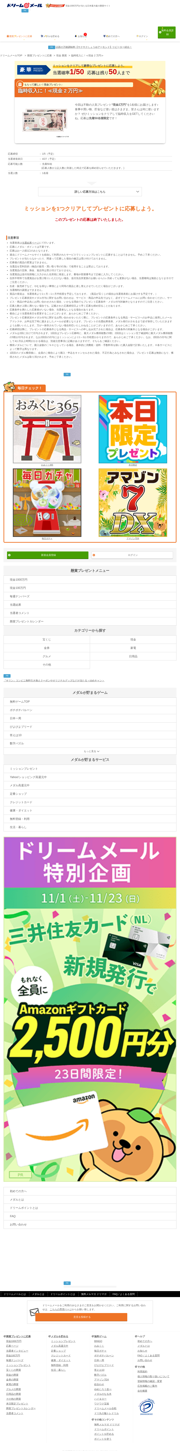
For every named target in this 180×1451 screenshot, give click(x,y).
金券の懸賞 (12, 1371)
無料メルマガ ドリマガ (94, 1286)
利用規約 (142, 1363)
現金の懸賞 (12, 1366)
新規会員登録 (48, 547)
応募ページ (12, 1337)
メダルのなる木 (102, 1385)
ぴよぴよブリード (21, 719)
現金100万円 (18, 580)
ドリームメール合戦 (105, 1400)
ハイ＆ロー (100, 1390)
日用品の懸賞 (13, 1385)
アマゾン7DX (133, 496)
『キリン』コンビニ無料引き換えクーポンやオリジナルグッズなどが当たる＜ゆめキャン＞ (54, 673)
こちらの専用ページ (61, 1301)
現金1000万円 (18, 572)
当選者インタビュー (17, 1342)
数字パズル (17, 736)
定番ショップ (18, 786)
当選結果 (15, 597)
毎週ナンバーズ (20, 588)
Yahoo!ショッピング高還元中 (28, 769)
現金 (133, 632)
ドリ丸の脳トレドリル (106, 1405)
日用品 (133, 648)
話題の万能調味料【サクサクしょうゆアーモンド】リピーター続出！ (94, 39)
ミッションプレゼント (24, 761)
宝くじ (47, 632)
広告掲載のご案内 (147, 1377)
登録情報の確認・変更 (149, 1373)
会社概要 (142, 1382)
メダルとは (17, 1192)
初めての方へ (113, 28)
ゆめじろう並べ (102, 1381)
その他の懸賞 (13, 1390)
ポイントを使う (102, 1430)
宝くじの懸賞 (13, 1361)
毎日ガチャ (47, 496)
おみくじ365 (47, 423)
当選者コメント (20, 605)
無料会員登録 (166, 28)
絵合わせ (99, 1376)
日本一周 (15, 710)
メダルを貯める (51, 28)
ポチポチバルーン (21, 702)
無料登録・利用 (20, 811)
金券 (47, 640)
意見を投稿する (94, 1309)
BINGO (98, 1333)
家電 (133, 640)
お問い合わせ (18, 1217)
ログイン (143, 28)
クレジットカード (21, 794)
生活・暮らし (18, 819)
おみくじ (99, 1337)
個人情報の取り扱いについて (153, 1368)
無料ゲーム (100, 1328)
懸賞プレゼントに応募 (20, 28)
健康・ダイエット (21, 803)
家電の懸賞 (12, 1376)
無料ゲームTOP (20, 694)
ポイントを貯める (104, 1425)
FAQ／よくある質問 (123, 1286)
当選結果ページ (30, 235)
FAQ (12, 1208)
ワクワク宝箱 (101, 1395)
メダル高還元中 (20, 777)
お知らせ (82, 28)
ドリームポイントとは (24, 1200)
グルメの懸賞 (13, 1381)
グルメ (47, 648)
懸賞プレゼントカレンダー (27, 613)
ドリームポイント (104, 1421)
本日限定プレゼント (17, 1395)
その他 (47, 657)
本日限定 (133, 423)
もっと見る (90, 743)
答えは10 (15, 727)
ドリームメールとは (15, 1286)
